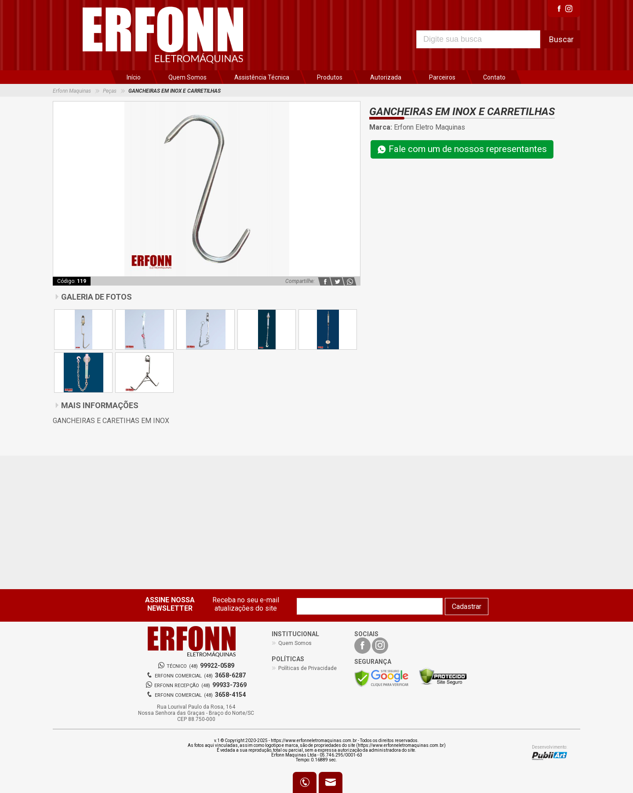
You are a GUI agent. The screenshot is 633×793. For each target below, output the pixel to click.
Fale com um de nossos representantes (462, 150)
